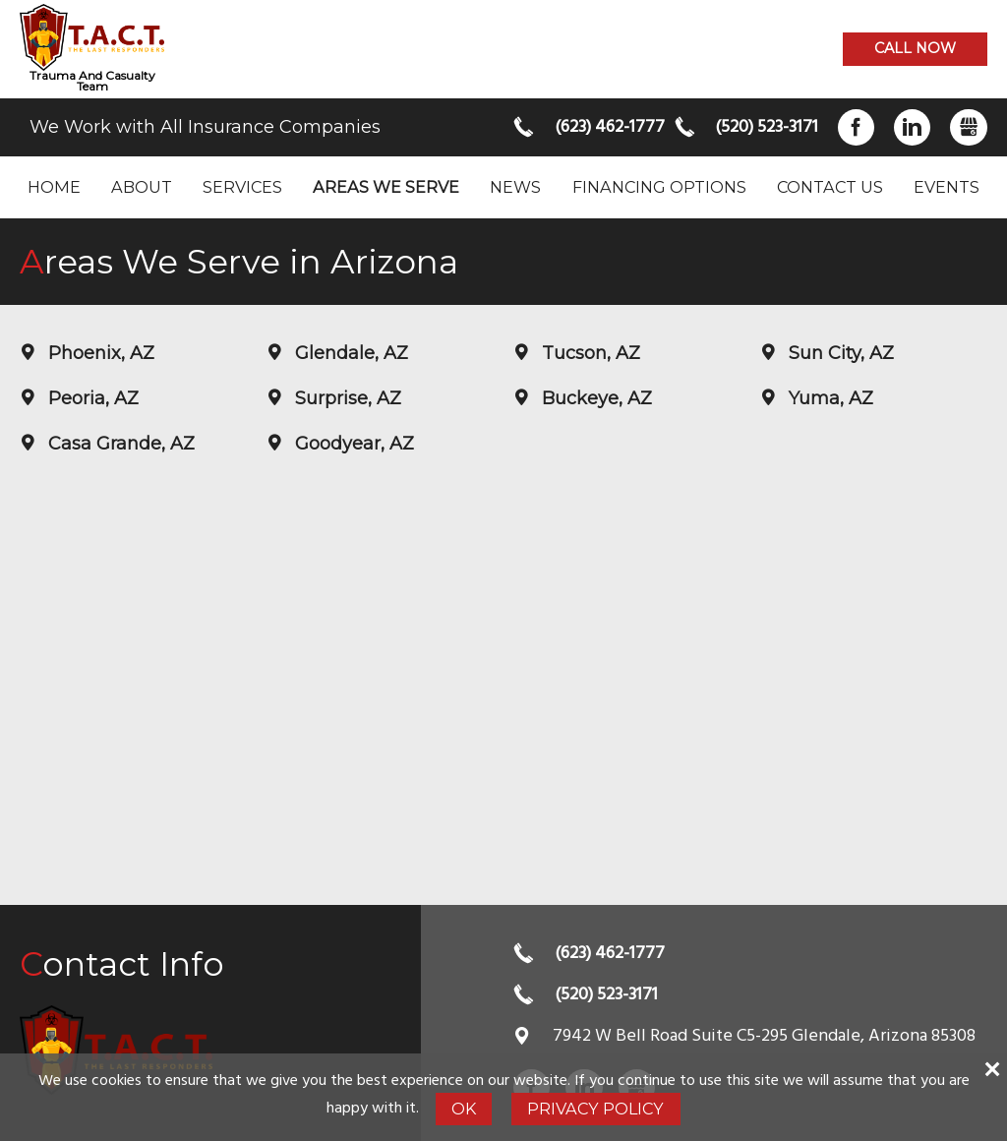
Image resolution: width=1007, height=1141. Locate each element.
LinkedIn (912, 127)
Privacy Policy (595, 1108)
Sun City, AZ (839, 353)
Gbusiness (968, 127)
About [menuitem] (141, 187)
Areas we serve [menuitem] (386, 187)
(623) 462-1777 (605, 127)
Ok (463, 1108)
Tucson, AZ (588, 353)
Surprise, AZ (345, 398)
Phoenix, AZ (98, 353)
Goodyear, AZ (352, 443)
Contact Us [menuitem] (830, 187)
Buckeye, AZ (594, 398)
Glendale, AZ (349, 353)
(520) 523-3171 (765, 127)
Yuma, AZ (828, 398)
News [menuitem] (515, 187)
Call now (915, 48)
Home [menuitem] (54, 187)
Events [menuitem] (946, 187)
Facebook (856, 127)
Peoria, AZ (91, 398)
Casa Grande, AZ (119, 443)
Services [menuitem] (242, 187)
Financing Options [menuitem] (659, 187)
